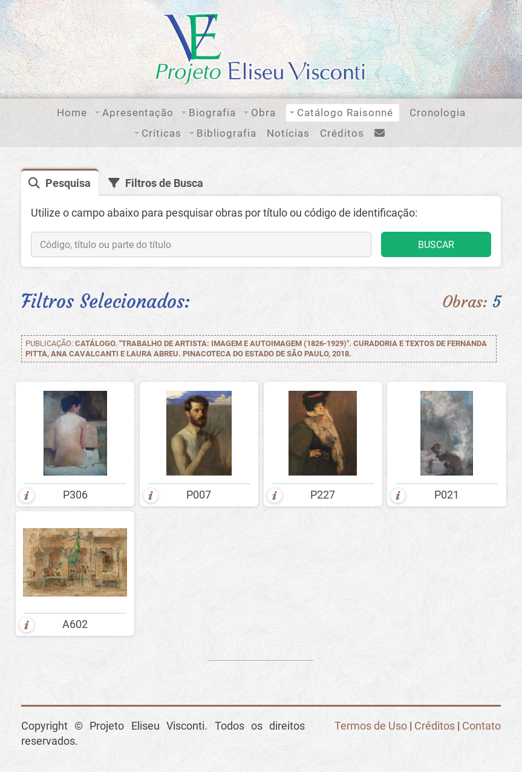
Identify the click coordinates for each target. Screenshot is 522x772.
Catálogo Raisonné (345, 112)
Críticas (161, 133)
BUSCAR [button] (436, 244)
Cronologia (437, 112)
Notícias (288, 133)
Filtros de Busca (164, 183)
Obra (263, 112)
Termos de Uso (370, 726)
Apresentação (138, 112)
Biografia (212, 112)
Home (72, 112)
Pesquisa (68, 183)
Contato (481, 726)
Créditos (342, 133)
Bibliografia (226, 133)
